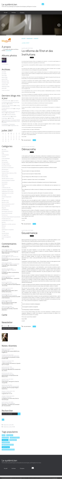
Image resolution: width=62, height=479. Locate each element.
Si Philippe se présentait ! (13, 264)
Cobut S (3, 283)
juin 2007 (23, 38)
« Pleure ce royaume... (7, 362)
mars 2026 (4, 75)
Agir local (4, 149)
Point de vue (5, 215)
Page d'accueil (29, 38)
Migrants (4, 207)
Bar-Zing (12, 118)
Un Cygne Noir (5, 235)
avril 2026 (4, 73)
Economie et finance (6, 165)
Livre (3, 198)
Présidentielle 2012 (6, 218)
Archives (14, 12)
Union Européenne (6, 237)
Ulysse (9, 289)
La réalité (10, 301)
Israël (3, 185)
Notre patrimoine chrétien (14, 250)
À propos (22, 12)
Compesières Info (14, 125)
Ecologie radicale (6, 164)
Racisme (4, 222)
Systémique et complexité (8, 229)
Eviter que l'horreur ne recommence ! (10, 257)
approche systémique (7, 444)
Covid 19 (4, 156)
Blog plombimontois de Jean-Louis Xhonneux (11, 122)
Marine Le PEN (5, 202)
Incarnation (15, 100)
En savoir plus (54, 477)
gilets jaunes (5, 175)
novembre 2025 (5, 83)
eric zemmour (5, 437)
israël (3, 435)
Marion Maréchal (6, 206)
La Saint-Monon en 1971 (7, 108)
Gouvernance (29, 233)
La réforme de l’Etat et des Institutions (37, 52)
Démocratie (4, 160)
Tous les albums (5, 64)
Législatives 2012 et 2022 (7, 191)
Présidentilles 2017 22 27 (7, 220)
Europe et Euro (5, 171)
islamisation (5, 440)
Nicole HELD (5, 270)
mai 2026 (4, 72)
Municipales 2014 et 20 (7, 211)
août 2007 (36, 38)
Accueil (5, 12)
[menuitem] (5, 13)
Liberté (14, 116)
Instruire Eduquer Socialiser (8, 180)
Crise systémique (6, 158)
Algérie (9, 277)
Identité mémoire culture (7, 178)
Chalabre (10, 103)
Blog (3, 153)
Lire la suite (8, 50)
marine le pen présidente (8, 449)
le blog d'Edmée (11, 112)
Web (3, 238)
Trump (3, 231)
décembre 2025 (5, 81)
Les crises (4, 195)
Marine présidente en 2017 (8, 204)
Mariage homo (5, 200)
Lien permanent (26, 140)
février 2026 (4, 77)
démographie (13, 440)
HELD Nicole (5, 307)
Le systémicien (9, 4)
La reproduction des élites (8, 374)
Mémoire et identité (12, 295)
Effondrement (5, 169)
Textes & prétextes (11, 114)
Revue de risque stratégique (8, 403)
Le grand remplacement (7, 189)
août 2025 (4, 88)
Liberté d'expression (6, 196)
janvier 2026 (4, 79)
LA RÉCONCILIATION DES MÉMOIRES (10, 356)
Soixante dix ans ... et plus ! (8, 368)
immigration (10, 435)
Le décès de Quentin (6, 392)
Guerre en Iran (5, 380)
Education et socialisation (8, 167)
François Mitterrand (12, 283)
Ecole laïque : (5, 118)
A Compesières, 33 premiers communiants (8, 125)
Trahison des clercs (6, 116)
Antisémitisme (5, 151)
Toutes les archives (6, 90)
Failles (3, 114)
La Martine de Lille (6, 187)
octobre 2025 (5, 84)
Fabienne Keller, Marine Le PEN (9, 173)
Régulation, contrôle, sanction (9, 224)
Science (3, 227)
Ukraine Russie (5, 233)
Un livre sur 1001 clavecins (8, 105)
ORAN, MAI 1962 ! (6, 350)
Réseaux (4, 226)
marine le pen (5, 447)
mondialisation (5, 209)
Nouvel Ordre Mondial (7, 213)
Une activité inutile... (6, 100)
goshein (4, 250)
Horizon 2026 (5, 176)
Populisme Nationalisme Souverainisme (11, 216)
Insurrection (5, 182)
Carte (4, 314)
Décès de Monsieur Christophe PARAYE (11, 120)
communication (5, 154)
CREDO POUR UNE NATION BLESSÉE (10, 386)
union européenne (14, 437)
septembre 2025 (5, 86)
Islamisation (4, 184)
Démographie (5, 162)
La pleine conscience (6, 397)
